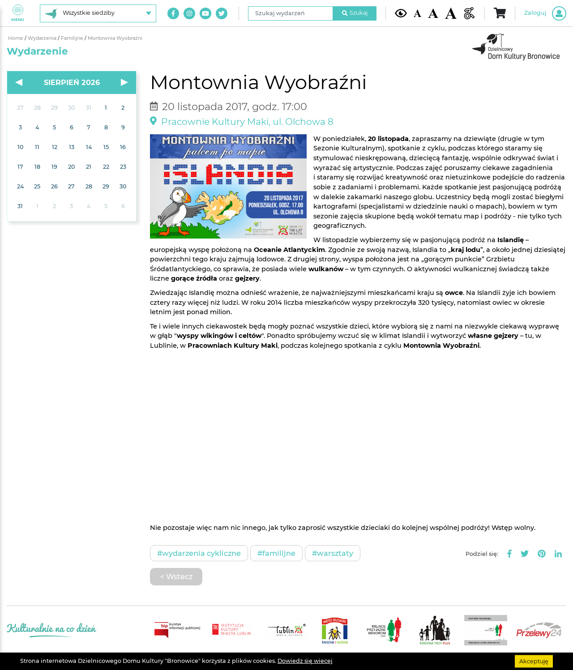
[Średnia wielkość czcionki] (433, 13)
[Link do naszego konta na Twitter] (221, 13)
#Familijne (276, 553)
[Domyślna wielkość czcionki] (418, 13)
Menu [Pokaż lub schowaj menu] (17, 13)
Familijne (73, 38)
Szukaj (355, 12)
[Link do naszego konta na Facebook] (173, 13)
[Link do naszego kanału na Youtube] (205, 13)
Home (16, 38)
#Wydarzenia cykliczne (199, 553)
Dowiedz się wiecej (305, 660)
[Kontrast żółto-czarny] (401, 13)
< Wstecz (176, 576)
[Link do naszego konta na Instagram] (189, 13)
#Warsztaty (332, 553)
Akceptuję (533, 660)
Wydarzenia (43, 38)
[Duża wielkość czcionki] (451, 13)
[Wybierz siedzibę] (98, 13)
